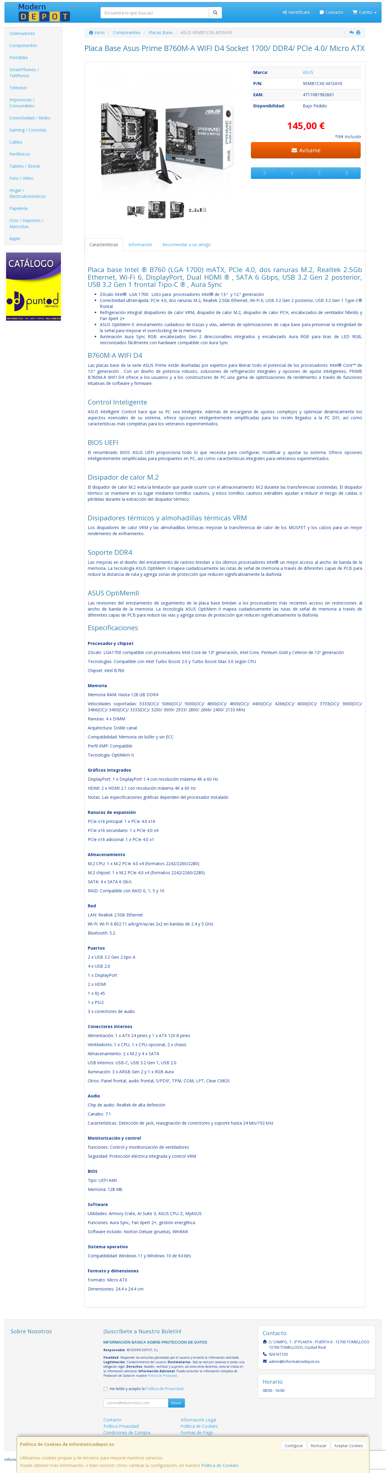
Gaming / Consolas (27, 130)
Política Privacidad (121, 1426)
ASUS (308, 72)
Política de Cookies (219, 1465)
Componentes (23, 45)
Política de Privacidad (162, 1375)
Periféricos (19, 154)
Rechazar (319, 1445)
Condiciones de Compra (126, 1432)
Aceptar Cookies (348, 1445)
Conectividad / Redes (29, 118)
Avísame (306, 150)
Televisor (18, 87)
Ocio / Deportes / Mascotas (26, 223)
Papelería (18, 208)
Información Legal (198, 1420)
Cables (15, 142)
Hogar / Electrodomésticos (27, 193)
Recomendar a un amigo (187, 244)
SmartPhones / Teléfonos (24, 72)
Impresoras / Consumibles (21, 103)
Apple (14, 238)
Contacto (331, 12)
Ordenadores (22, 33)
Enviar (176, 1402)
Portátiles (18, 57)
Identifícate (296, 12)
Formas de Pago (197, 1432)
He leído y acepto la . (147, 1388)
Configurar (294, 1445)
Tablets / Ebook (24, 166)
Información (140, 244)
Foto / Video (21, 178)
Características (104, 244)
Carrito (365, 12)
